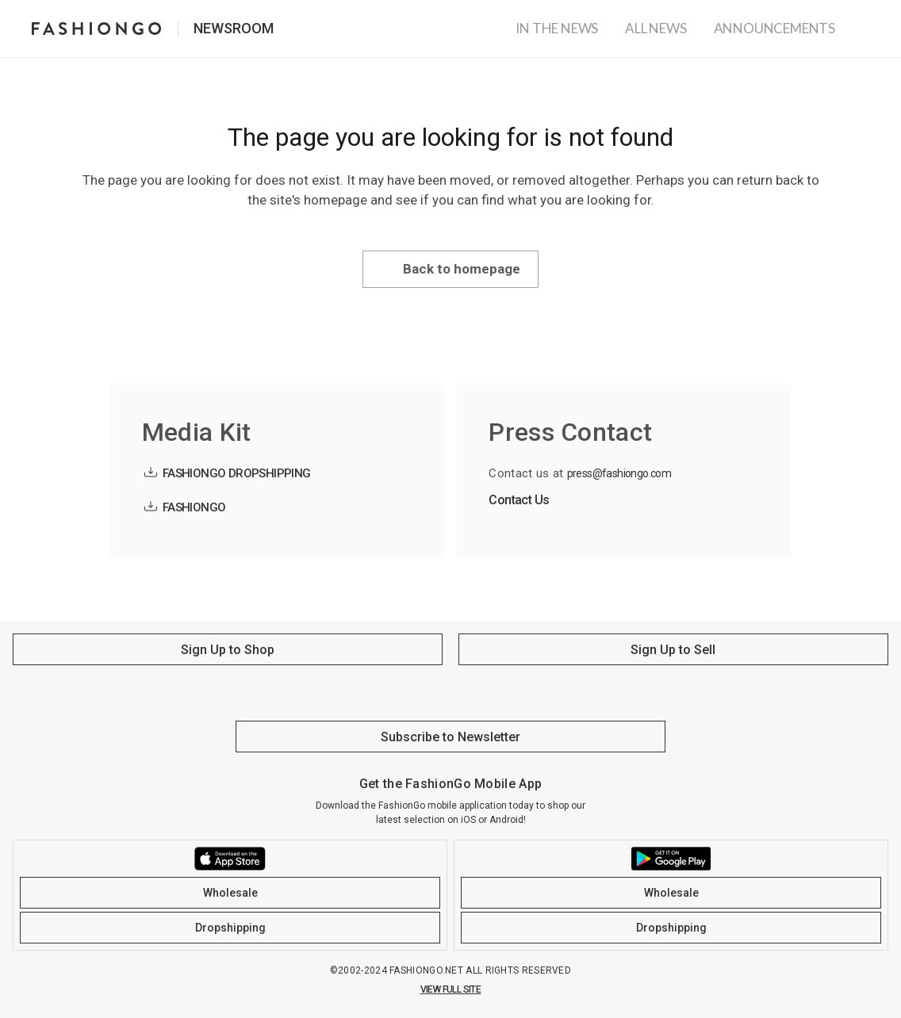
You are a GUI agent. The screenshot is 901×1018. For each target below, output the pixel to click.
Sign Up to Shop (227, 649)
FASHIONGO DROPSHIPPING (237, 473)
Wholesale (230, 892)
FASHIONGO (194, 507)
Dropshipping (230, 927)
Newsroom (234, 28)
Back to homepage (461, 269)
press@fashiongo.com (619, 473)
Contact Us (519, 499)
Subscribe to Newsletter (450, 736)
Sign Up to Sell (673, 649)
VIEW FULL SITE (450, 989)
